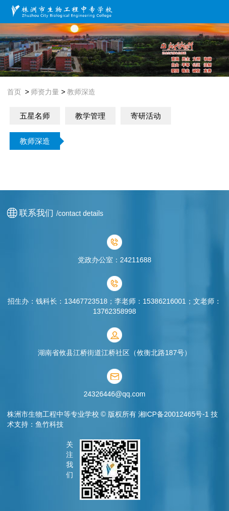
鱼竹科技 (49, 424)
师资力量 (45, 92)
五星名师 (35, 115)
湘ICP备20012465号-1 (173, 414)
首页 (14, 92)
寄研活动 (146, 115)
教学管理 (90, 115)
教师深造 (81, 92)
